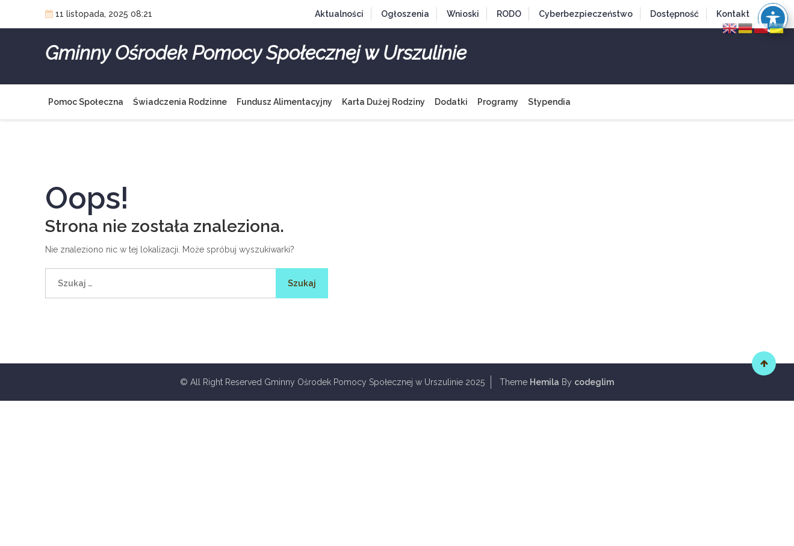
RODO (509, 14)
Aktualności (339, 14)
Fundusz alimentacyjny (284, 102)
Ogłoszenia (405, 14)
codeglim (594, 382)
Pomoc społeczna (85, 102)
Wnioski (463, 14)
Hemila (544, 382)
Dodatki (451, 102)
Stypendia (549, 102)
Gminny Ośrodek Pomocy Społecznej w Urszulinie (256, 53)
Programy (497, 102)
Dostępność (674, 14)
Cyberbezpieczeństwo (586, 14)
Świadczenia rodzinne (180, 102)
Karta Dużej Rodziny (383, 102)
